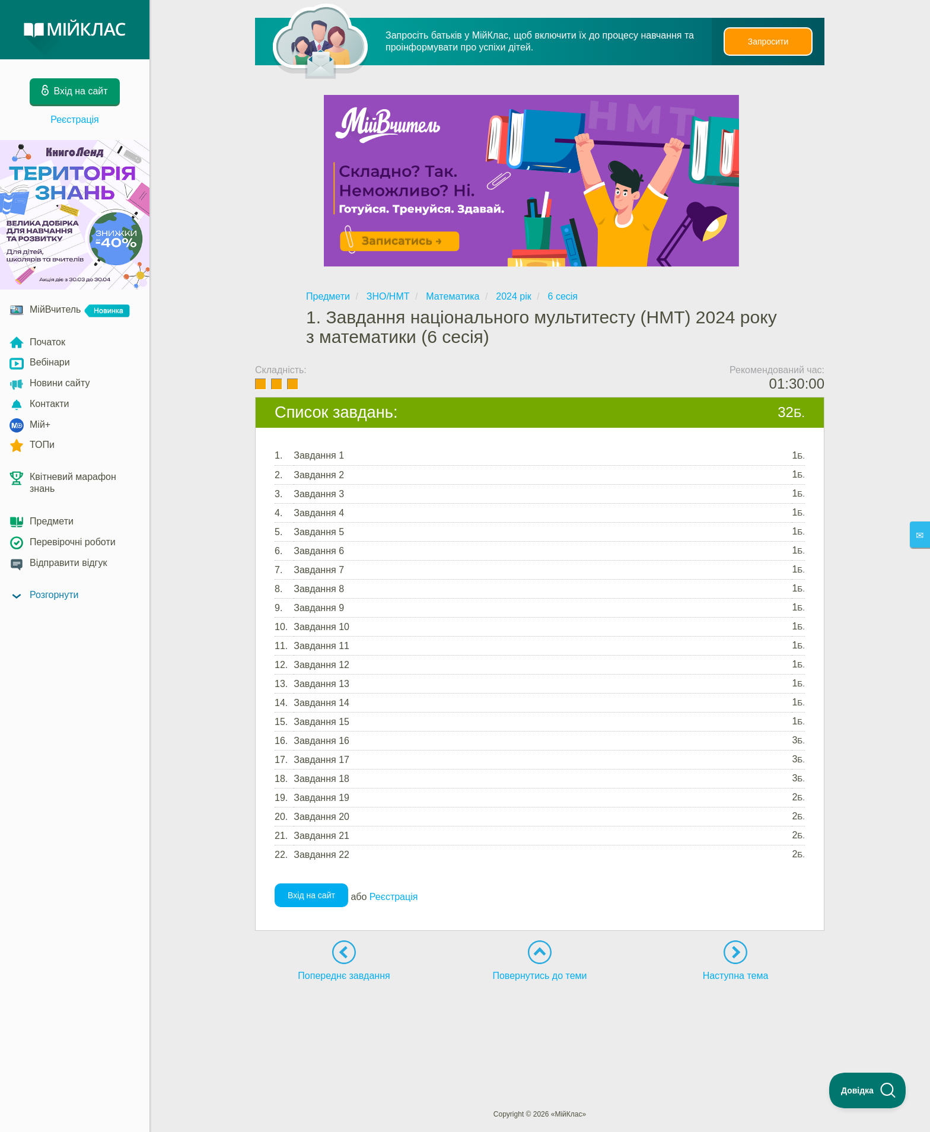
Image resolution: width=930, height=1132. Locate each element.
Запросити (768, 41)
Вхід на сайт (311, 895)
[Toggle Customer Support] (867, 1090)
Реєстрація (74, 120)
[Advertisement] (540, 1023)
